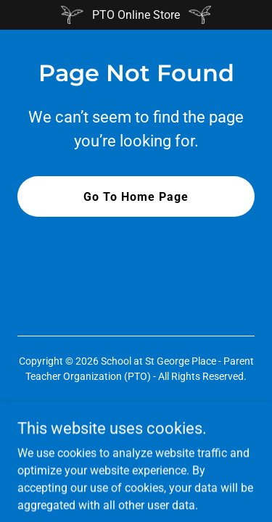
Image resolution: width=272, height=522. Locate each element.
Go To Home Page (136, 197)
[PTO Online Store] (136, 15)
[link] (136, 427)
